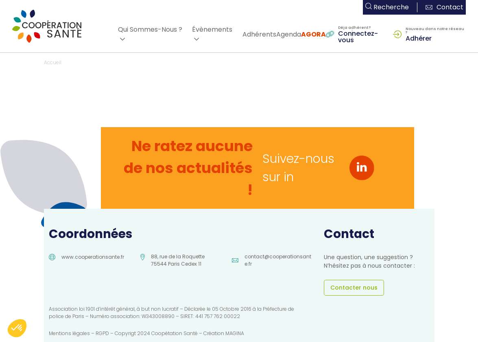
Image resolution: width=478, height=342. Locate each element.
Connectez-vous (358, 36)
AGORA (313, 34)
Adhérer (419, 38)
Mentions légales (69, 333)
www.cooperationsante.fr (92, 256)
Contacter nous (354, 288)
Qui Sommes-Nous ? (150, 29)
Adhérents (259, 34)
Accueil (52, 62)
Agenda (288, 34)
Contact (444, 7)
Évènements (212, 29)
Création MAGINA (223, 333)
